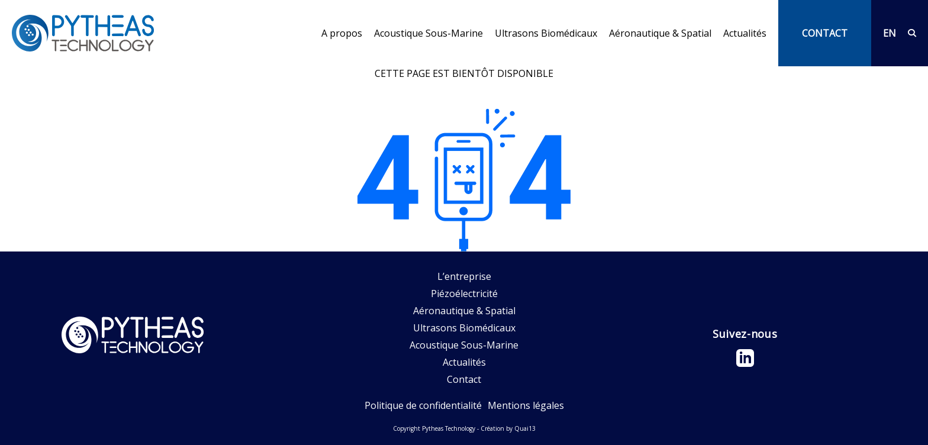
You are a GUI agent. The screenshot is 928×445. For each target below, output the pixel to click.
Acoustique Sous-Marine (428, 33)
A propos (341, 33)
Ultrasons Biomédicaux (546, 33)
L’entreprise (464, 276)
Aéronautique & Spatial (660, 33)
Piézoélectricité (464, 293)
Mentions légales (526, 405)
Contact (464, 379)
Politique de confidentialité (423, 405)
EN (889, 33)
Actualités (744, 33)
